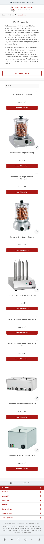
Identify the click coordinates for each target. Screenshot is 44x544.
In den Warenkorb (22, 108)
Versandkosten (36, 526)
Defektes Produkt (22, 523)
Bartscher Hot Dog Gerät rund (22, 237)
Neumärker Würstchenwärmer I (22, 455)
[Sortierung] (22, 86)
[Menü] (11, 539)
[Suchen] (18, 539)
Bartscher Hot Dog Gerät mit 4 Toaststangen (22, 178)
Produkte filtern (22, 73)
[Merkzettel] (32, 539)
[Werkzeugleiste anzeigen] (4, 539)
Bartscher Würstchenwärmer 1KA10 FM (22, 345)
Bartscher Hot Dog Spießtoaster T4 (22, 295)
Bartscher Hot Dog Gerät (22, 94)
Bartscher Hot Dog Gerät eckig (22, 153)
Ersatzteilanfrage (34, 523)
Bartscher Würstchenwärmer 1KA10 (22, 319)
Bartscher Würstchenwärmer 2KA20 (22, 404)
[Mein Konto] (39, 539)
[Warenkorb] (25, 539)
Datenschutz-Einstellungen (22, 532)
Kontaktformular (10, 523)
